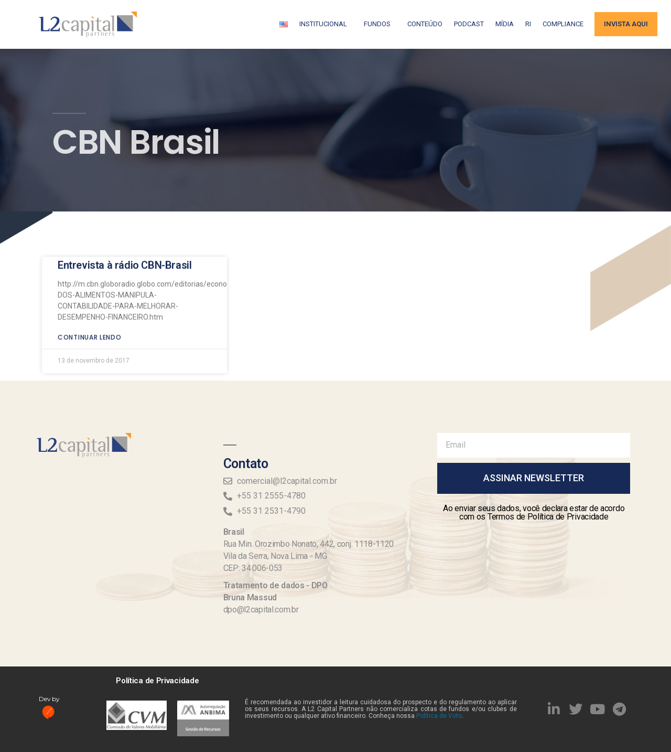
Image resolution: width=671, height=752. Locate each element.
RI (528, 24)
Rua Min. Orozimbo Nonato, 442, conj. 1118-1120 (308, 544)
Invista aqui (626, 24)
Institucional (325, 24)
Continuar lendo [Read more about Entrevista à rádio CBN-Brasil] (90, 309)
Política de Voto (439, 715)
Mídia (504, 24)
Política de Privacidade (157, 680)
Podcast (469, 24)
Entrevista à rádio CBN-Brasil (124, 237)
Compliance (563, 24)
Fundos (380, 24)
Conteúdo (424, 24)
